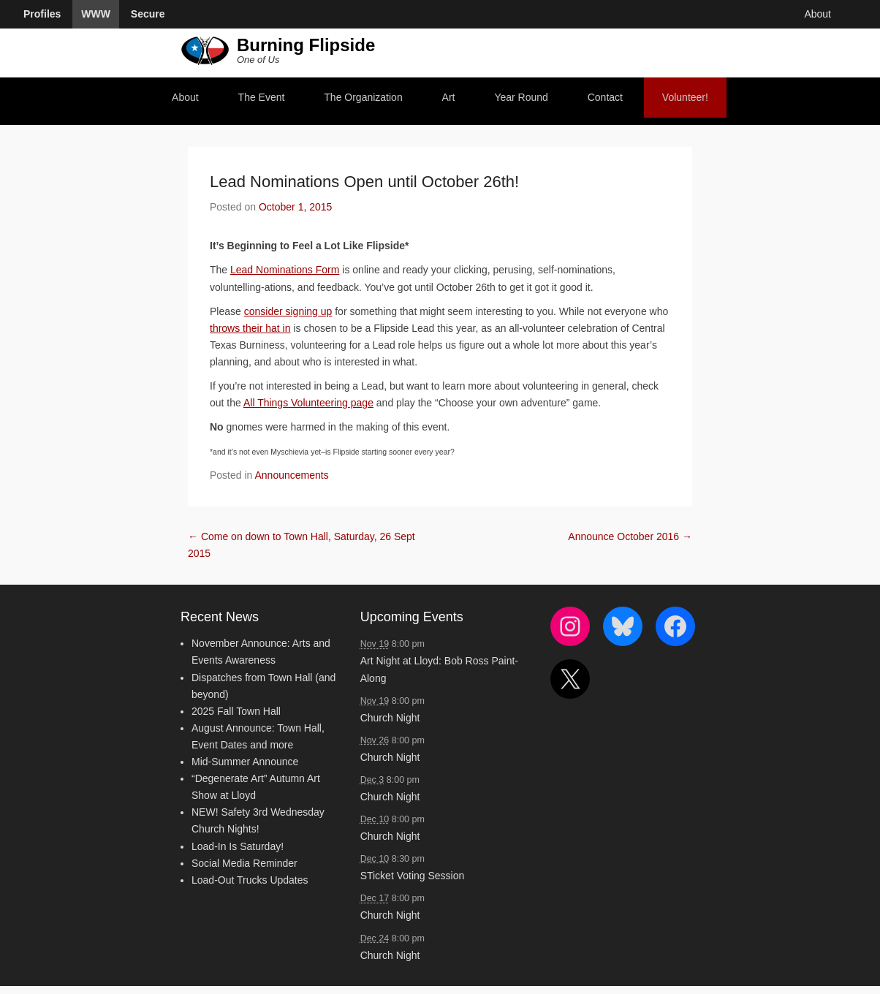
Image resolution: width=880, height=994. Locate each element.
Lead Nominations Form (284, 270)
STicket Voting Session (412, 875)
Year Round (520, 97)
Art (448, 97)
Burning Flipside (306, 45)
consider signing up (288, 311)
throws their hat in (250, 328)
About (185, 97)
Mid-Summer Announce (244, 761)
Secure (148, 14)
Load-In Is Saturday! (237, 846)
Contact (605, 97)
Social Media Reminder (244, 863)
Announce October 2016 (630, 536)
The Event (261, 97)
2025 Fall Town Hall (236, 711)
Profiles (42, 14)
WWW (95, 14)
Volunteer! (685, 97)
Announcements (292, 475)
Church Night (390, 718)
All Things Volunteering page (308, 403)
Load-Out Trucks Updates (249, 880)
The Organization (363, 97)
